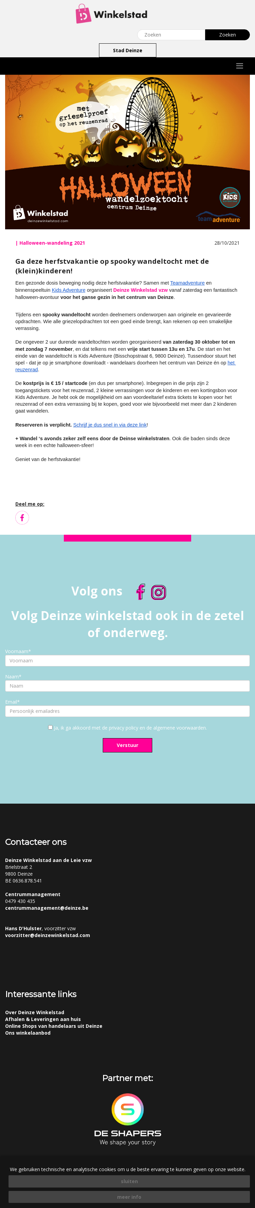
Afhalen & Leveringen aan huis (43, 1019)
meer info (129, 1197)
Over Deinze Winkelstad (34, 1012)
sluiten (129, 1181)
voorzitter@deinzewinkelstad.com (47, 935)
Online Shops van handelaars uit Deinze (53, 1026)
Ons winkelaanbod (28, 1033)
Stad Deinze (127, 50)
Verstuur (127, 745)
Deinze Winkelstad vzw (140, 290)
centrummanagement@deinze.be (46, 908)
